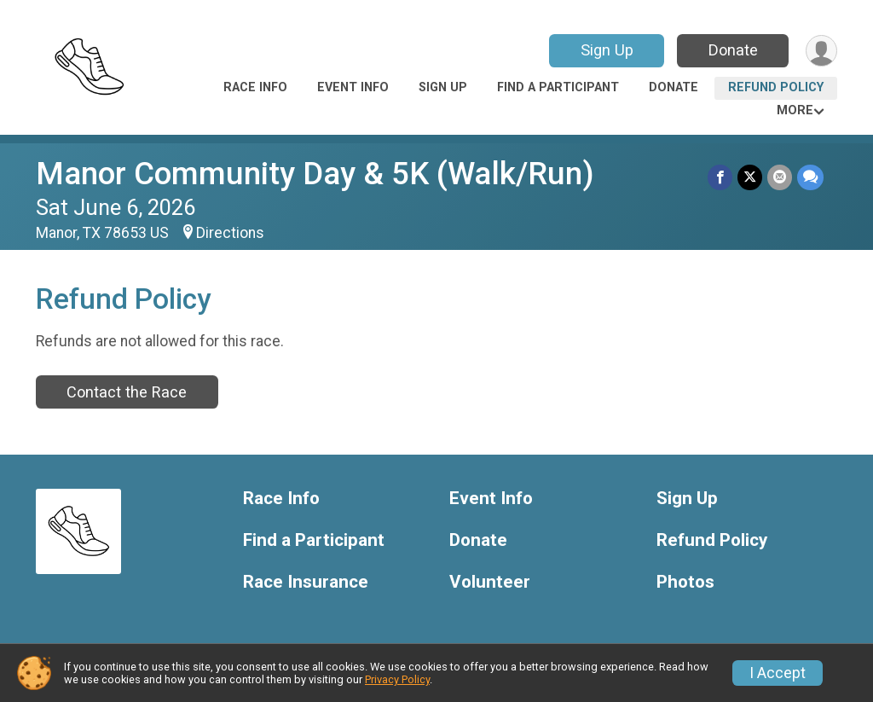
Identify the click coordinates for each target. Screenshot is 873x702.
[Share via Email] (779, 177)
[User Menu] (821, 51)
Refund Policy (776, 87)
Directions (230, 232)
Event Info (353, 87)
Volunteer (489, 582)
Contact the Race (126, 392)
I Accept (777, 673)
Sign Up (607, 50)
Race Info (255, 87)
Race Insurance (305, 582)
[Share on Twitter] (749, 177)
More (795, 110)
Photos (685, 582)
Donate (733, 50)
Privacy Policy (397, 679)
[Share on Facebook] (720, 177)
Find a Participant (558, 87)
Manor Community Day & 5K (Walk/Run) (315, 173)
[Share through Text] (810, 177)
